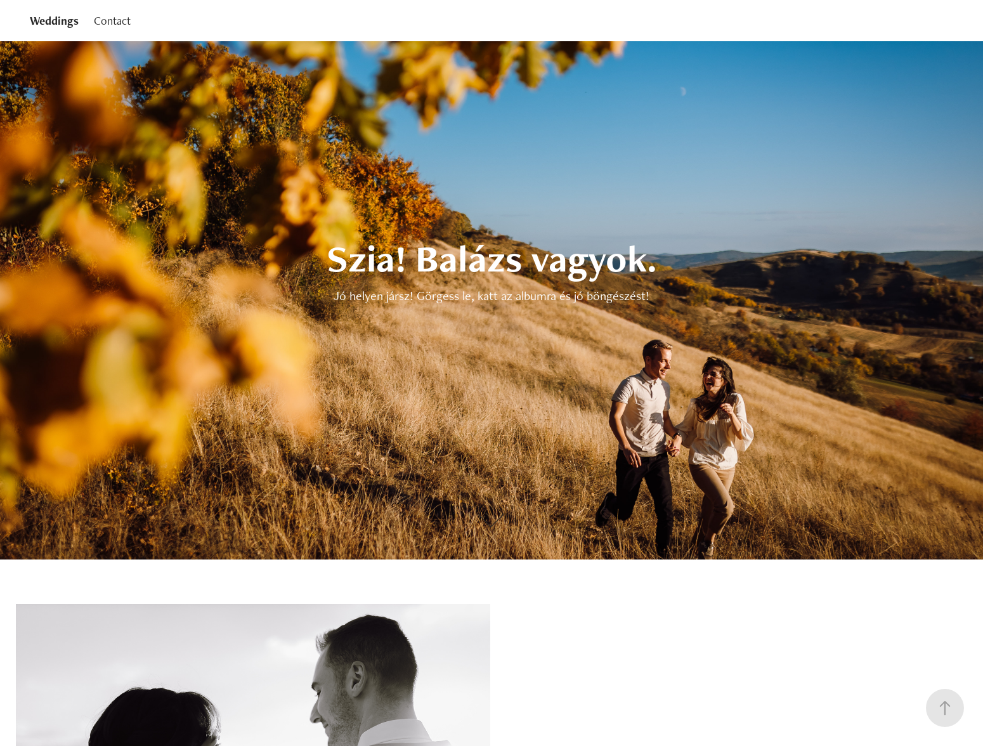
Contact (112, 20)
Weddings (54, 20)
